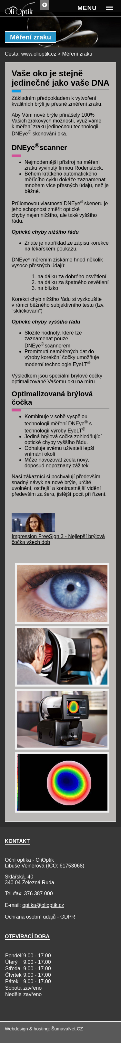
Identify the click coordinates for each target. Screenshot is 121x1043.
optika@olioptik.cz (43, 905)
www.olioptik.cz (38, 54)
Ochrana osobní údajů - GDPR (40, 917)
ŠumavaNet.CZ (67, 1028)
